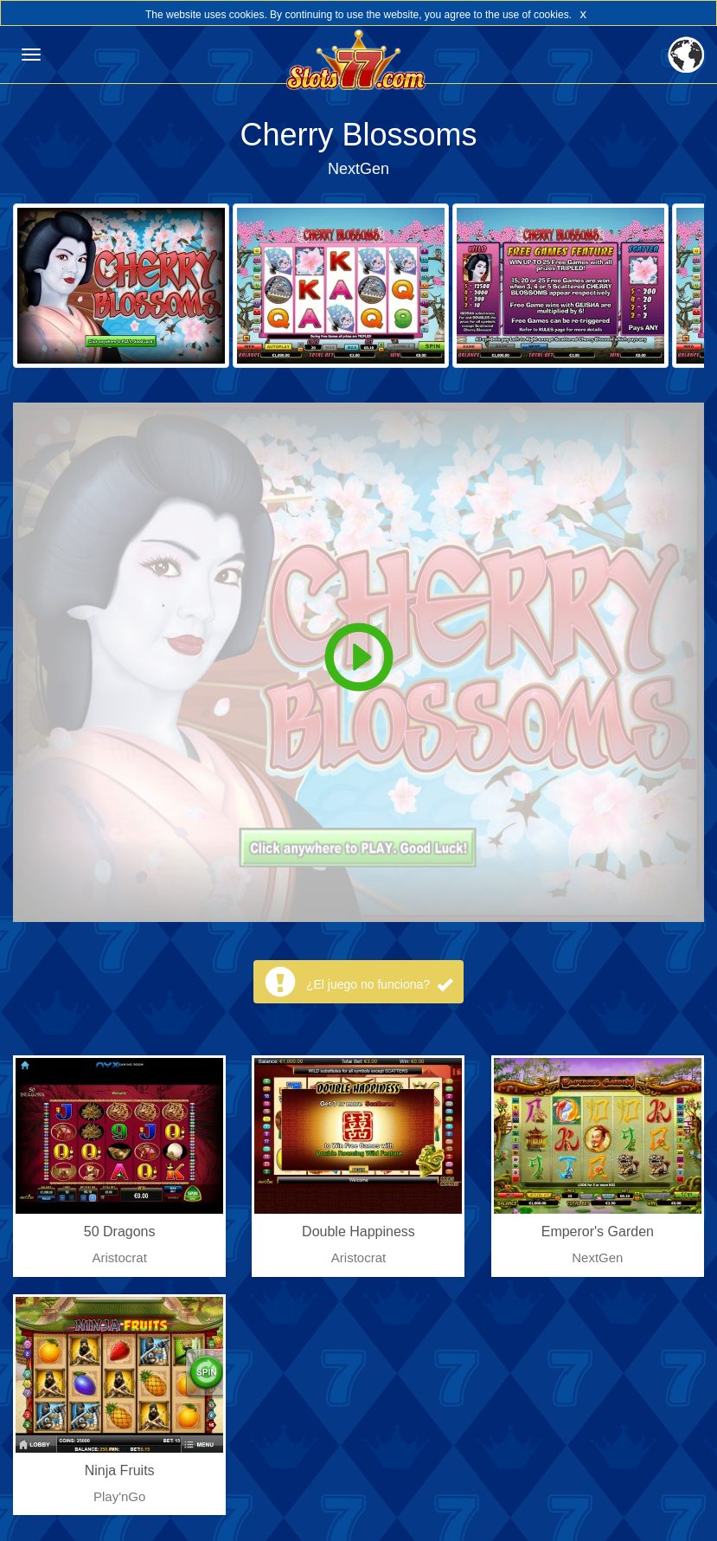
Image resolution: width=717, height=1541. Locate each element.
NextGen (358, 168)
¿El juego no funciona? (379, 984)
